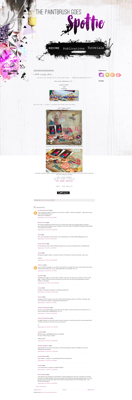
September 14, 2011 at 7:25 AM (47, 351)
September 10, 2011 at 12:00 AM (48, 283)
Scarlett (40, 275)
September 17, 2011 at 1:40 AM (47, 369)
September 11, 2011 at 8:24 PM (47, 313)
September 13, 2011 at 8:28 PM (47, 340)
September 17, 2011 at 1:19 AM (47, 360)
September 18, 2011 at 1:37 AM (47, 383)
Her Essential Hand (43, 210)
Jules (39, 234)
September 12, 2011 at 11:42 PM (48, 327)
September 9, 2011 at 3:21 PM (47, 238)
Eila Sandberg (42, 374)
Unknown (40, 265)
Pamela (40, 365)
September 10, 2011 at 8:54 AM (48, 292)
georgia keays (42, 356)
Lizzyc (40, 288)
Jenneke (40, 332)
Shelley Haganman (43, 345)
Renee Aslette (42, 243)
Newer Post (37, 389)
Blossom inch (42, 222)
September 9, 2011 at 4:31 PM (47, 248)
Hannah (40, 297)
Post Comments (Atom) (49, 392)
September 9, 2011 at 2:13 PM (47, 217)
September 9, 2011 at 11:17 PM (47, 270)
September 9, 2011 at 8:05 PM (47, 260)
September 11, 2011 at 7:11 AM (47, 302)
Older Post (91, 389)
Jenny (39, 253)
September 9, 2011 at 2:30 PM (47, 229)
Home (64, 389)
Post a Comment (41, 386)
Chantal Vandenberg (44, 307)
